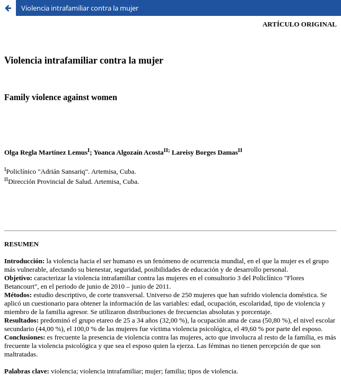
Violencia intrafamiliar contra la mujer (79, 8)
